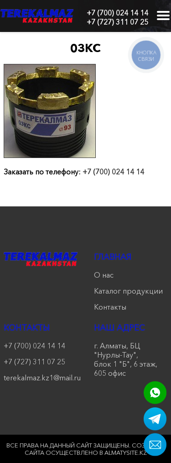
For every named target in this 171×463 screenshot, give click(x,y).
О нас (104, 274)
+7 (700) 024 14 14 (117, 12)
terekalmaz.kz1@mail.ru (41, 377)
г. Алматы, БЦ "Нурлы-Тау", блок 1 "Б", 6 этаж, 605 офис (125, 359)
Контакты (110, 306)
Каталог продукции (128, 290)
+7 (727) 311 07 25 (117, 21)
